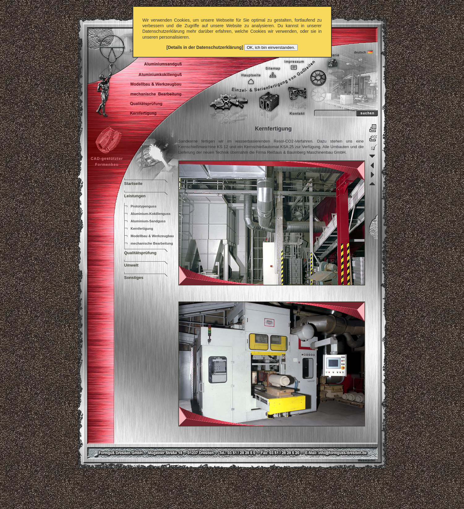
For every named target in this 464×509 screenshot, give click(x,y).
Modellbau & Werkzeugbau (152, 236)
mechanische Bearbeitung (152, 243)
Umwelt (131, 265)
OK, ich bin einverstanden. (271, 47)
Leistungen (135, 196)
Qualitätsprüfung (140, 252)
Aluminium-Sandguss (148, 221)
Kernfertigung (142, 228)
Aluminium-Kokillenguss (151, 214)
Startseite (133, 183)
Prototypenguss (144, 206)
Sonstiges (133, 277)
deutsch (362, 51)
